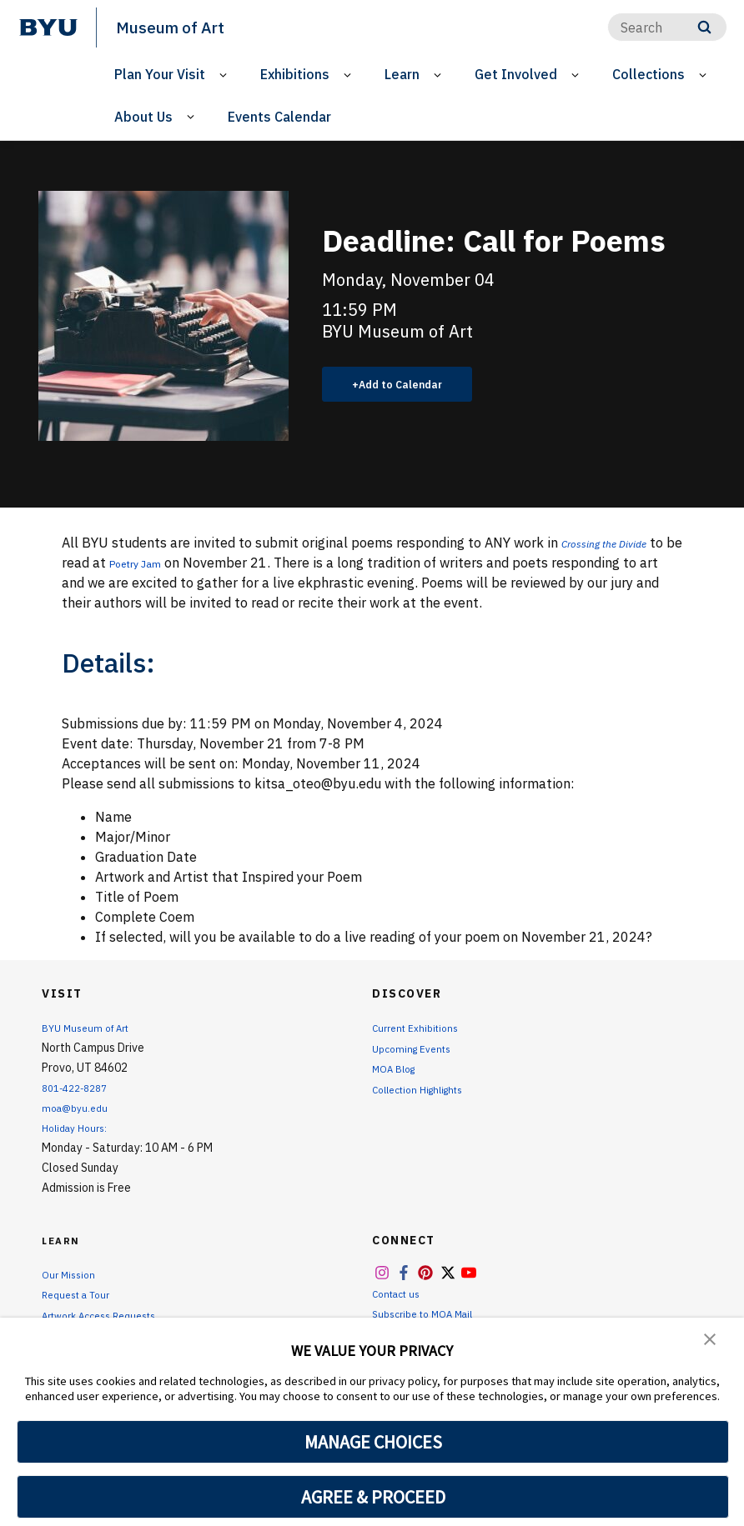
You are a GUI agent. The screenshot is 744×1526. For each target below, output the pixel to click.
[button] (710, 1341)
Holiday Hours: (79, 1127)
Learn (402, 74)
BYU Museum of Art (92, 1027)
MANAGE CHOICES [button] (373, 1441)
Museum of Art (176, 26)
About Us (143, 116)
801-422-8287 (80, 1087)
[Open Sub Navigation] (225, 74)
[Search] (667, 27)
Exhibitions (294, 74)
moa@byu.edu (78, 1107)
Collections (648, 74)
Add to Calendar (410, 384)
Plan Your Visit (159, 74)
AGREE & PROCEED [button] (373, 1496)
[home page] (48, 27)
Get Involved (516, 74)
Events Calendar (279, 116)
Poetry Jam (180, 562)
